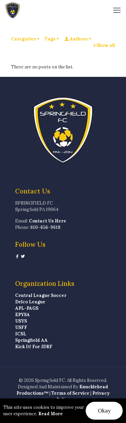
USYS (21, 321)
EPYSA (22, 315)
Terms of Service (70, 393)
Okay (104, 410)
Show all (103, 45)
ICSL (20, 334)
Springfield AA (31, 340)
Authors (78, 39)
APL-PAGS (26, 308)
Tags (52, 39)
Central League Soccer (41, 295)
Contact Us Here (47, 221)
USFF (21, 327)
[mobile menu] (117, 10)
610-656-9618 (45, 227)
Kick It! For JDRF (33, 347)
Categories (25, 39)
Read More (50, 414)
